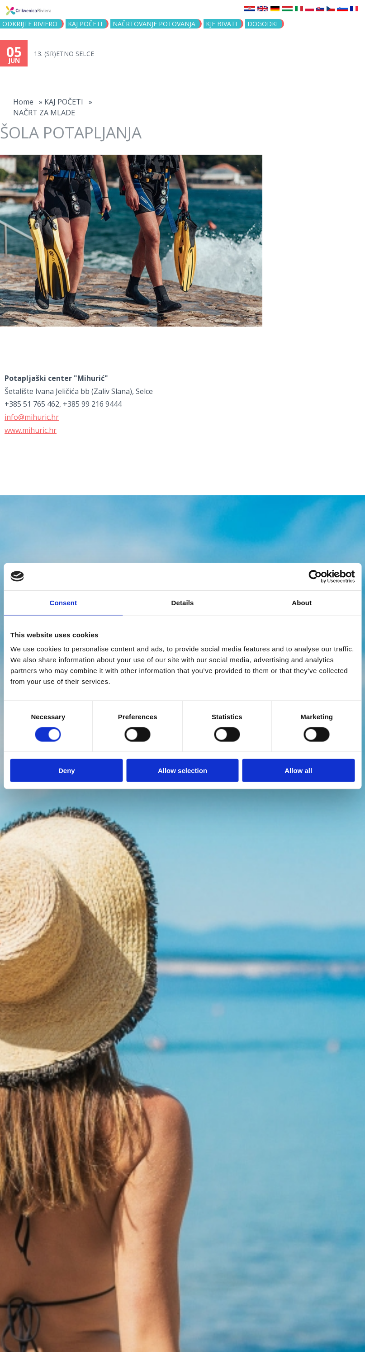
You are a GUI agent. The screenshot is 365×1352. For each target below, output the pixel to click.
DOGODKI (262, 23)
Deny (66, 770)
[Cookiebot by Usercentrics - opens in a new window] (315, 576)
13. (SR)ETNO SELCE (64, 53)
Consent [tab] (63, 602)
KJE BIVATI (221, 23)
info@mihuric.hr (32, 417)
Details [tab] (182, 602)
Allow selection (182, 770)
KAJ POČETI (85, 23)
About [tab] (302, 602)
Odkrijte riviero (29, 23)
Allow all (298, 770)
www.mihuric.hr (31, 430)
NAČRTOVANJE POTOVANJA (154, 23)
